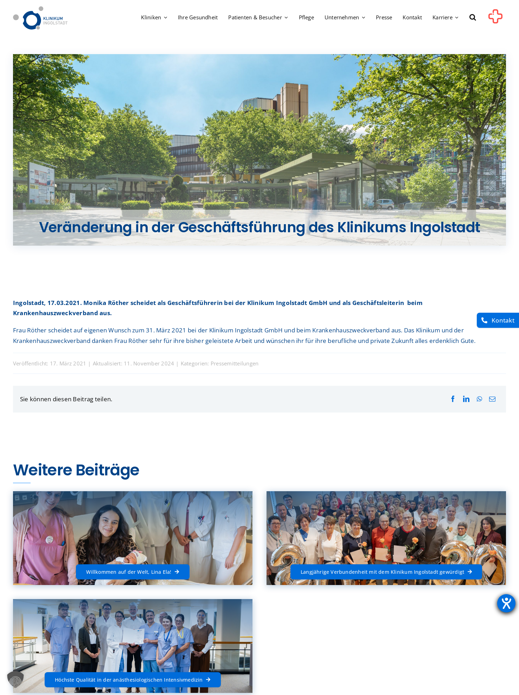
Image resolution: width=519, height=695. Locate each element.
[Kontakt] (498, 320)
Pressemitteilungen (235, 363)
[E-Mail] (492, 399)
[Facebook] (453, 399)
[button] (472, 17)
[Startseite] (40, 9)
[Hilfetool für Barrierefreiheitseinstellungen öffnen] (506, 603)
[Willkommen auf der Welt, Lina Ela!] (132, 571)
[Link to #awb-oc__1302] (495, 18)
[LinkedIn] (466, 399)
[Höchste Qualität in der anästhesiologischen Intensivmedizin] (132, 679)
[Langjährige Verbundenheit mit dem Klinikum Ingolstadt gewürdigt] (386, 571)
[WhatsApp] (479, 399)
